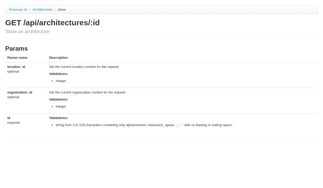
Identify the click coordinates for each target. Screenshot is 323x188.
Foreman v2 (18, 9)
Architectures (43, 9)
